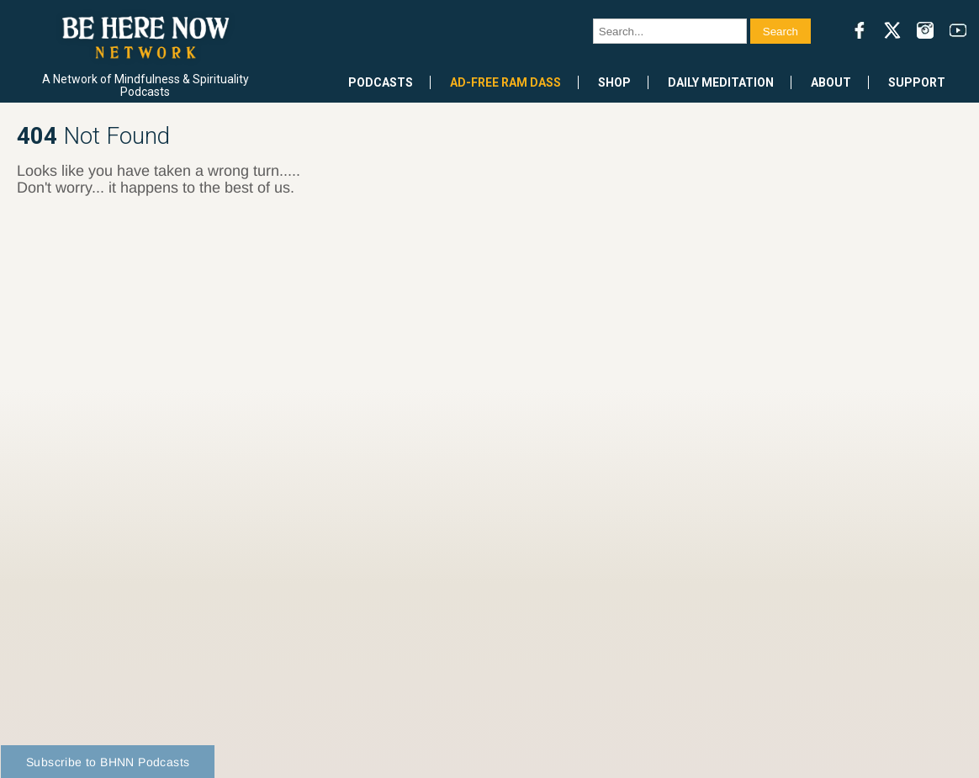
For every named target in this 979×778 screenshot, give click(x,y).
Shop (614, 82)
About (831, 82)
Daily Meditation (721, 82)
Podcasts (380, 82)
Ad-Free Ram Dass (505, 82)
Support (916, 82)
